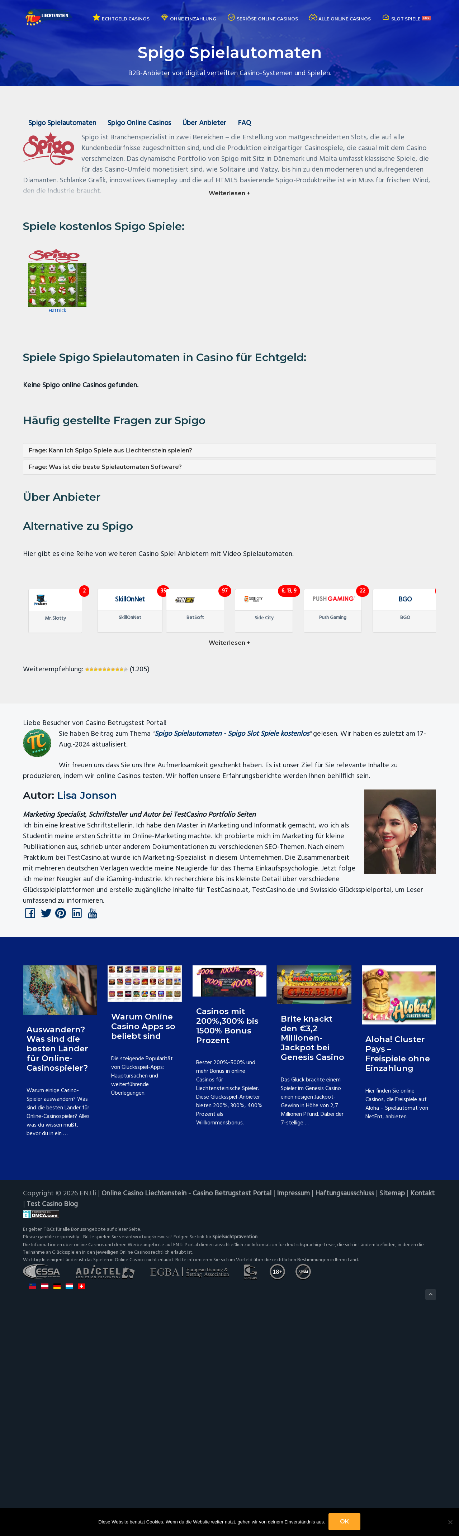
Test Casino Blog (53, 1421)
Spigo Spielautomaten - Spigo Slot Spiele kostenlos (232, 951)
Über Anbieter (206, 123)
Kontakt (423, 1411)
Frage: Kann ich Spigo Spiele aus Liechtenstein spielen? (110, 453)
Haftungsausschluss (345, 1411)
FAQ (247, 123)
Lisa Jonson (87, 1013)
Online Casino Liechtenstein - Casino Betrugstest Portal (187, 1411)
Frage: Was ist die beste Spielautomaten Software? (105, 469)
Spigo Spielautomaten (62, 123)
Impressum (294, 1411)
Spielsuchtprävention (235, 1454)
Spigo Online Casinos (140, 123)
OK (344, 1521)
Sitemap (393, 1411)
